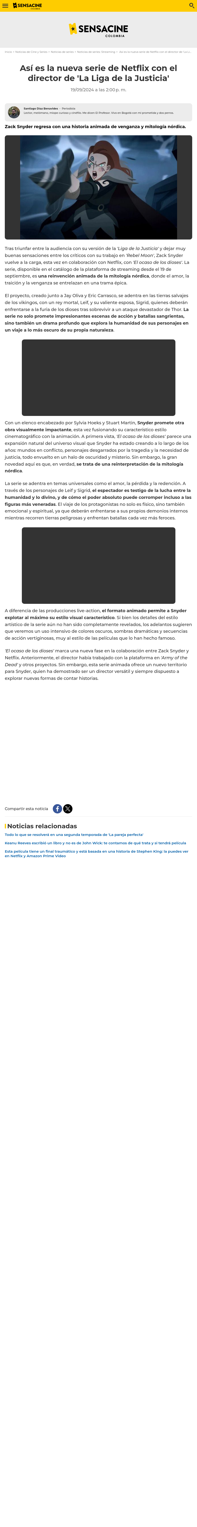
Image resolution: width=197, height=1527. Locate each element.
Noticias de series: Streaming (96, 52)
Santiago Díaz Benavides (41, 108)
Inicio (8, 52)
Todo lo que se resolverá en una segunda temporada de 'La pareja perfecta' (74, 834)
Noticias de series (62, 52)
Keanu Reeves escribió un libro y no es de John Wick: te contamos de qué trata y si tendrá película (95, 843)
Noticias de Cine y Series (31, 52)
